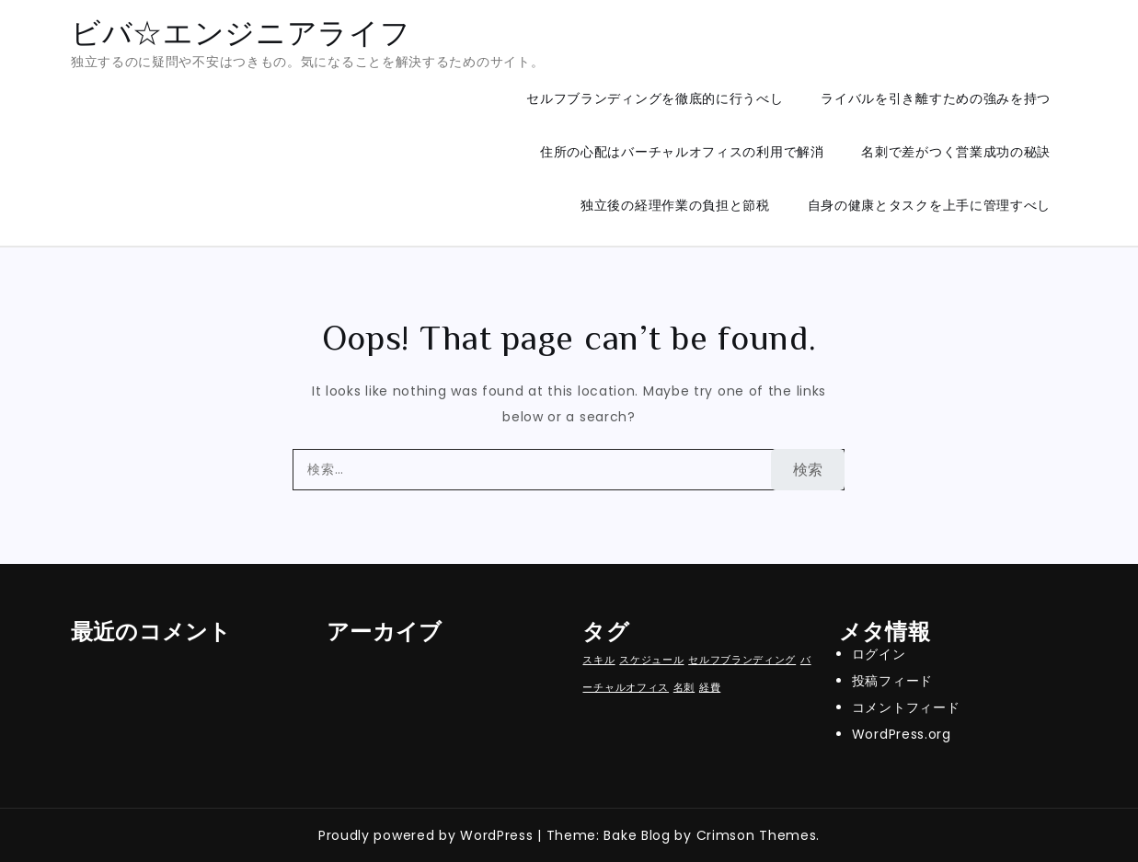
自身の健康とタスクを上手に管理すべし (930, 205)
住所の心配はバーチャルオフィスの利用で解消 (682, 152)
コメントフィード (906, 707)
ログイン (879, 654)
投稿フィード (892, 681)
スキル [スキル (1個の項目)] (598, 660)
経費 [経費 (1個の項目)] (709, 688)
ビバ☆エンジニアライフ (241, 32)
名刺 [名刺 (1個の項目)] (684, 688)
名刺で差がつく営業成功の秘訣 (956, 152)
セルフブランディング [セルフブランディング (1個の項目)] (742, 660)
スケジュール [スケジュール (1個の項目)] (651, 660)
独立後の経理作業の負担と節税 (675, 205)
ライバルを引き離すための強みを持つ (936, 98)
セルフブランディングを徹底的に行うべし (654, 98)
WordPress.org (901, 734)
